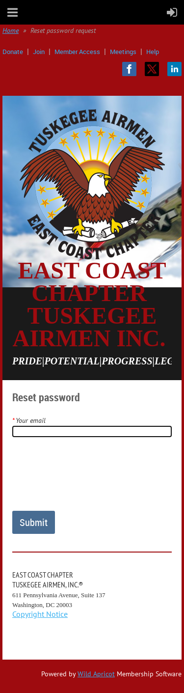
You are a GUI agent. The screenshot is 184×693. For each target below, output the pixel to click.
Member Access (77, 51)
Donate (12, 51)
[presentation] (86, 478)
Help (152, 51)
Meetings (123, 51)
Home (10, 30)
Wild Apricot (96, 673)
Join (39, 51)
